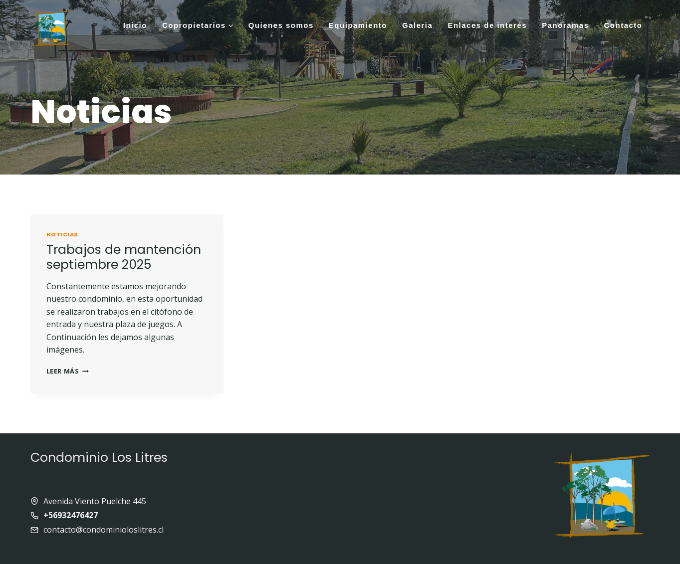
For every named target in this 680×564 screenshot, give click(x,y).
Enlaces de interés (487, 25)
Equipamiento (358, 25)
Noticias (62, 234)
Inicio (135, 25)
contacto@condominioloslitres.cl (103, 529)
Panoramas (565, 25)
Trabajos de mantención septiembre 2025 (123, 257)
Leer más (67, 371)
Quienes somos (281, 25)
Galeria (417, 25)
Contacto (623, 25)
